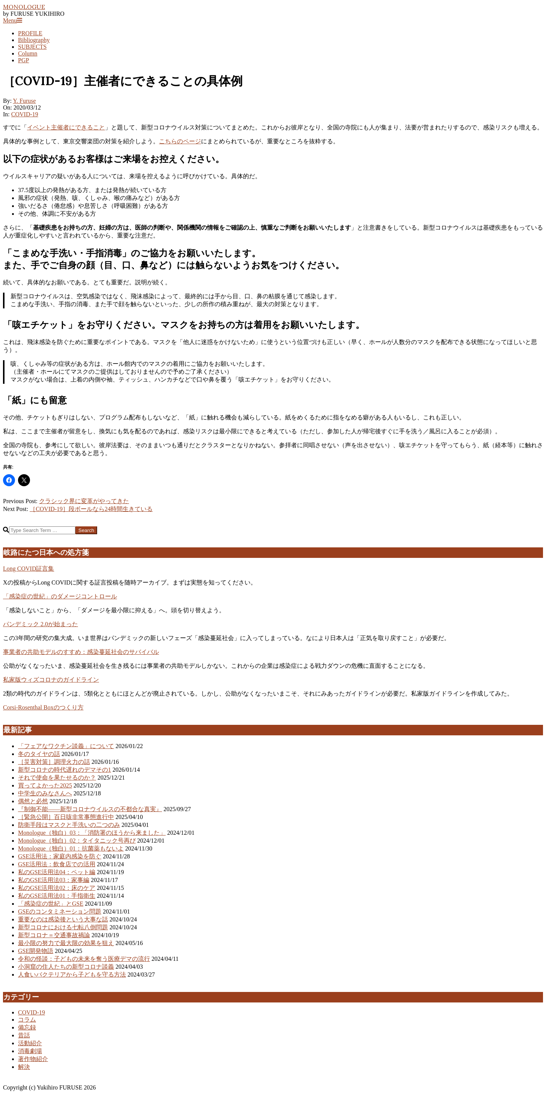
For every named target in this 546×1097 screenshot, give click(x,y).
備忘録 (27, 1027)
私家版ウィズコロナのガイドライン (51, 679)
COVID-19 (24, 114)
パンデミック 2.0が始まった (40, 624)
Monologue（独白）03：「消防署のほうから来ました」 (92, 833)
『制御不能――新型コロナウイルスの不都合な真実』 (90, 809)
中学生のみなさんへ (45, 793)
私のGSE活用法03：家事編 (53, 880)
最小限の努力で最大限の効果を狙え (66, 943)
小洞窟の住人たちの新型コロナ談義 (66, 966)
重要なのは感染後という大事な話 (63, 919)
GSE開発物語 (35, 951)
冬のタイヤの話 (39, 754)
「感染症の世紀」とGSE (50, 903)
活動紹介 (30, 1043)
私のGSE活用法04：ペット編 (56, 872)
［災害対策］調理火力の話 (54, 762)
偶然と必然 (33, 801)
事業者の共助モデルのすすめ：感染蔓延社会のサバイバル (81, 652)
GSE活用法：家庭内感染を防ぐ (59, 856)
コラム (27, 1019)
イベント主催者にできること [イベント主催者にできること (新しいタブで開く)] (66, 127)
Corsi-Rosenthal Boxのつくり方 (43, 707)
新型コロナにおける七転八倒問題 (63, 927)
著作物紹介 (33, 1059)
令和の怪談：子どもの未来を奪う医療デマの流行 (84, 959)
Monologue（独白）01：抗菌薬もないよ (71, 848)
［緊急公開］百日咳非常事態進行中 (66, 817)
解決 (24, 1067)
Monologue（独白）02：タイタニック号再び (77, 840)
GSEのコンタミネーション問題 (59, 911)
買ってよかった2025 (45, 785)
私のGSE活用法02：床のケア (56, 888)
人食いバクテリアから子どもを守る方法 (72, 974)
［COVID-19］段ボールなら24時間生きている (91, 509)
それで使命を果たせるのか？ (57, 777)
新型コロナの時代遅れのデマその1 (64, 769)
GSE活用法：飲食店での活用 (56, 864)
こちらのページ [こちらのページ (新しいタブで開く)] (180, 141)
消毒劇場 (30, 1051)
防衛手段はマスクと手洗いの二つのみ (69, 825)
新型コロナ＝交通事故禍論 (54, 935)
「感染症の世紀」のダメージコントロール (60, 596)
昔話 (24, 1035)
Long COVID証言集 (28, 568)
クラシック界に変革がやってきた (84, 501)
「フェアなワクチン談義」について (66, 746)
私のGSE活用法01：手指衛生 (56, 896)
